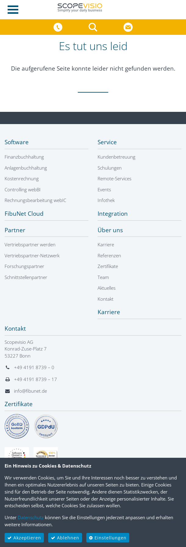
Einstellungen (108, 538)
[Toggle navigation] (15, 9)
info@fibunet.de (30, 391)
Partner (15, 230)
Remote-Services (114, 178)
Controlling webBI (23, 189)
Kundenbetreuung (116, 157)
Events (104, 189)
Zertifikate (108, 266)
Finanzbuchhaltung (24, 157)
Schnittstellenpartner (26, 277)
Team (103, 277)
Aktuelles (107, 288)
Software (17, 142)
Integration (113, 214)
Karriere (106, 244)
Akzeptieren (24, 538)
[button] (93, 27)
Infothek (106, 200)
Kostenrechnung (22, 178)
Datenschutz (31, 517)
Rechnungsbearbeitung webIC (35, 200)
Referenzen (109, 255)
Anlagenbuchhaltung (26, 168)
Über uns (110, 230)
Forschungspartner (24, 266)
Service (107, 142)
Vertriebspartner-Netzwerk (32, 255)
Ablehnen (65, 538)
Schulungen (110, 168)
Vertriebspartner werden (30, 244)
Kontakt (105, 299)
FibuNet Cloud (24, 214)
